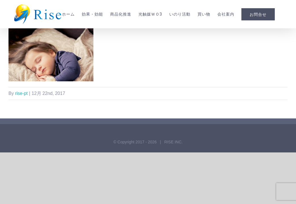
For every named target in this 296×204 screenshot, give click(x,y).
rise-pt (21, 116)
